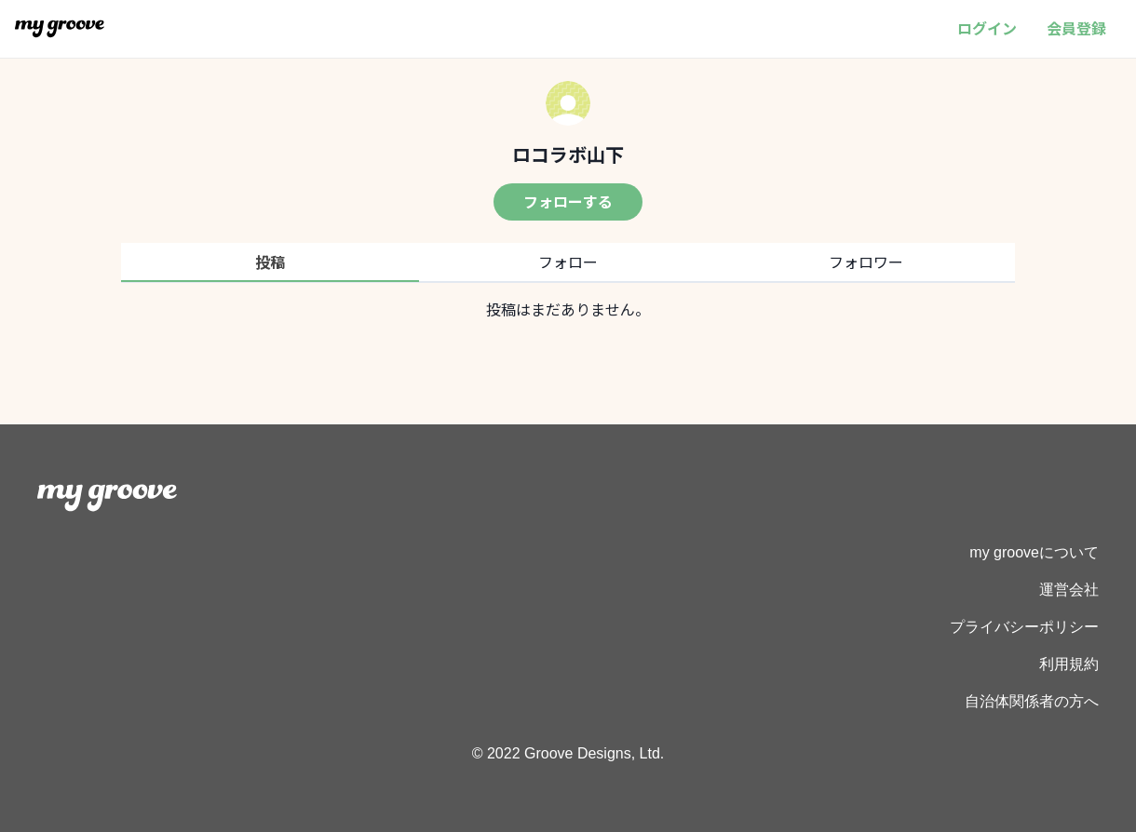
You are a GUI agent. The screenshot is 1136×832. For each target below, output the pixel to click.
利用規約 (1069, 664)
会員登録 (1076, 28)
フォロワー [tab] (866, 261)
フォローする (568, 201)
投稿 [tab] (270, 261)
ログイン (987, 28)
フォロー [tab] (568, 261)
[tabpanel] (568, 309)
